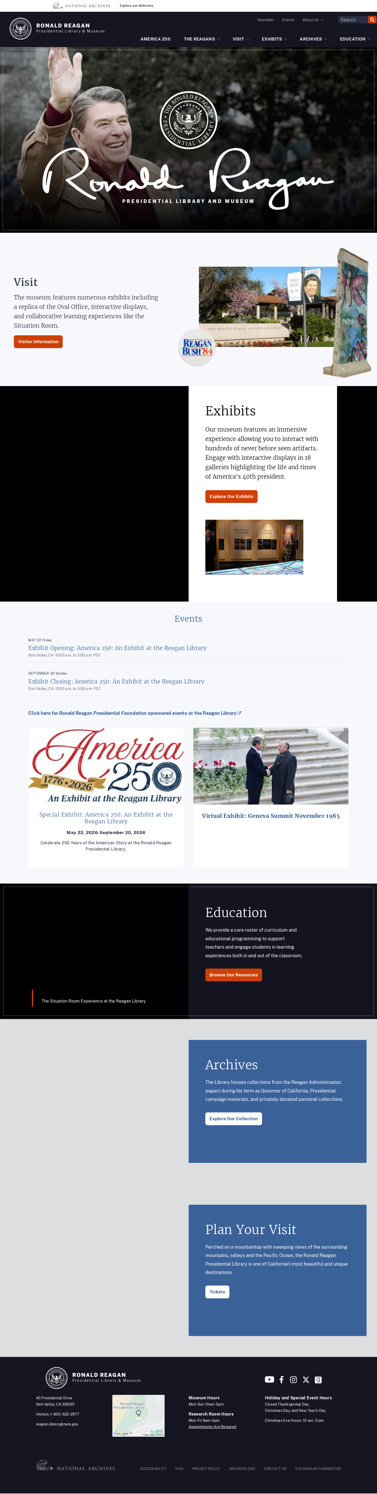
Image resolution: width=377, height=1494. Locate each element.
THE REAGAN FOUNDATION (318, 1469)
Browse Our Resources (234, 974)
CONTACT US (275, 1469)
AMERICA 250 (155, 39)
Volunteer (265, 20)
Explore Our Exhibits (231, 496)
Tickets (217, 1291)
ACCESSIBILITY (153, 1469)
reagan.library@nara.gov (57, 1424)
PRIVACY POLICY (206, 1469)
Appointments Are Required (212, 1427)
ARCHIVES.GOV (242, 1469)
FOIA (179, 1469)
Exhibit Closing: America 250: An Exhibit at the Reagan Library (116, 681)
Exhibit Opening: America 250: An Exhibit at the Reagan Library (117, 648)
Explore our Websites (136, 5)
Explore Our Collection (234, 1118)
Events (288, 20)
